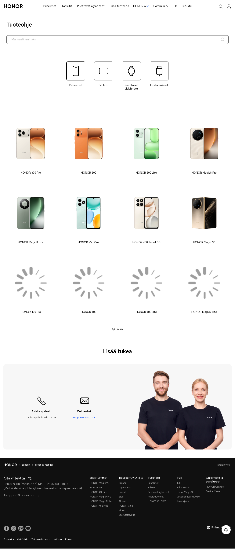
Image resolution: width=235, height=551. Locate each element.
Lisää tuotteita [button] (119, 6)
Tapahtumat (125, 490)
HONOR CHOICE (157, 503)
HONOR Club (126, 508)
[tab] (76, 74)
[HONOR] (13, 467)
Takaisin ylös (223, 467)
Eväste (68, 542)
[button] (31, 148)
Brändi (122, 485)
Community (160, 6)
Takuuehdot (183, 490)
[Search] (222, 40)
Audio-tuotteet (156, 499)
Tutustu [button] (186, 6)
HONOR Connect (215, 489)
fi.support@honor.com (83, 420)
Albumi (122, 503)
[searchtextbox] (117, 39)
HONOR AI (141, 6)
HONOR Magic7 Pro (100, 499)
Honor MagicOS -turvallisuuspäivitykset (188, 497)
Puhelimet (49, 6)
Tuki (174, 6)
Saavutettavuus (127, 517)
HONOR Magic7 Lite (100, 503)
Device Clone (213, 494)
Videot (122, 513)
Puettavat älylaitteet (91, 6)
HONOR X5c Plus (99, 508)
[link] (6, 530)
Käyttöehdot (23, 542)
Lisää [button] (119, 331)
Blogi (121, 499)
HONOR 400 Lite (98, 494)
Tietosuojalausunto (40, 542)
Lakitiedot (57, 542)
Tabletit (67, 6)
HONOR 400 (96, 490)
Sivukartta (9, 542)
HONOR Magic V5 (99, 485)
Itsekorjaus (183, 503)
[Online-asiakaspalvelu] (226, 529)
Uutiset (122, 494)
